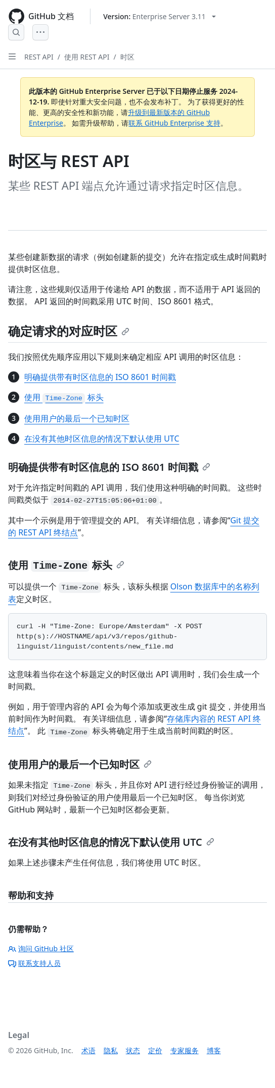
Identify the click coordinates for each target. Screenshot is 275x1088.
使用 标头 (64, 397)
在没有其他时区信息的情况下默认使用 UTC (101, 438)
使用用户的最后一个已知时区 (76, 418)
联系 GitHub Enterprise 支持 (174, 123)
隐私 (111, 1050)
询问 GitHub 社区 (41, 948)
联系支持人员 (34, 963)
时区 (127, 57)
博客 (214, 1050)
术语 (88, 1050)
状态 (133, 1050)
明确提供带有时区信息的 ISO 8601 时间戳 (100, 377)
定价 (155, 1050)
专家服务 (184, 1050)
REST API (39, 57)
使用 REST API (86, 57)
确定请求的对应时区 (68, 330)
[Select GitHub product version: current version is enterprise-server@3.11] (159, 16)
